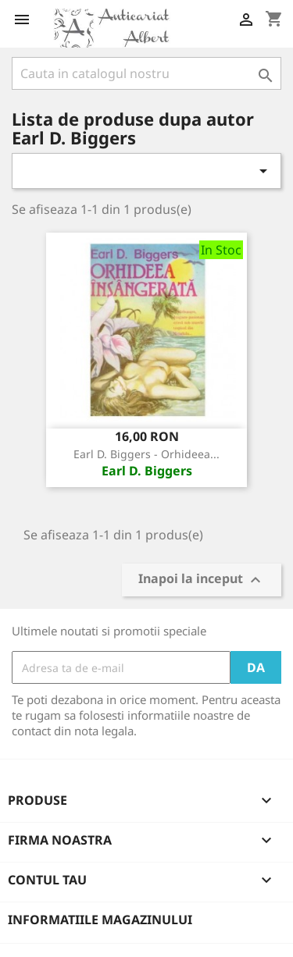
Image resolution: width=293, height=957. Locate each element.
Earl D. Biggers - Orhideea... (146, 454)
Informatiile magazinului (100, 919)
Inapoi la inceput (201, 580)
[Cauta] (146, 73)
